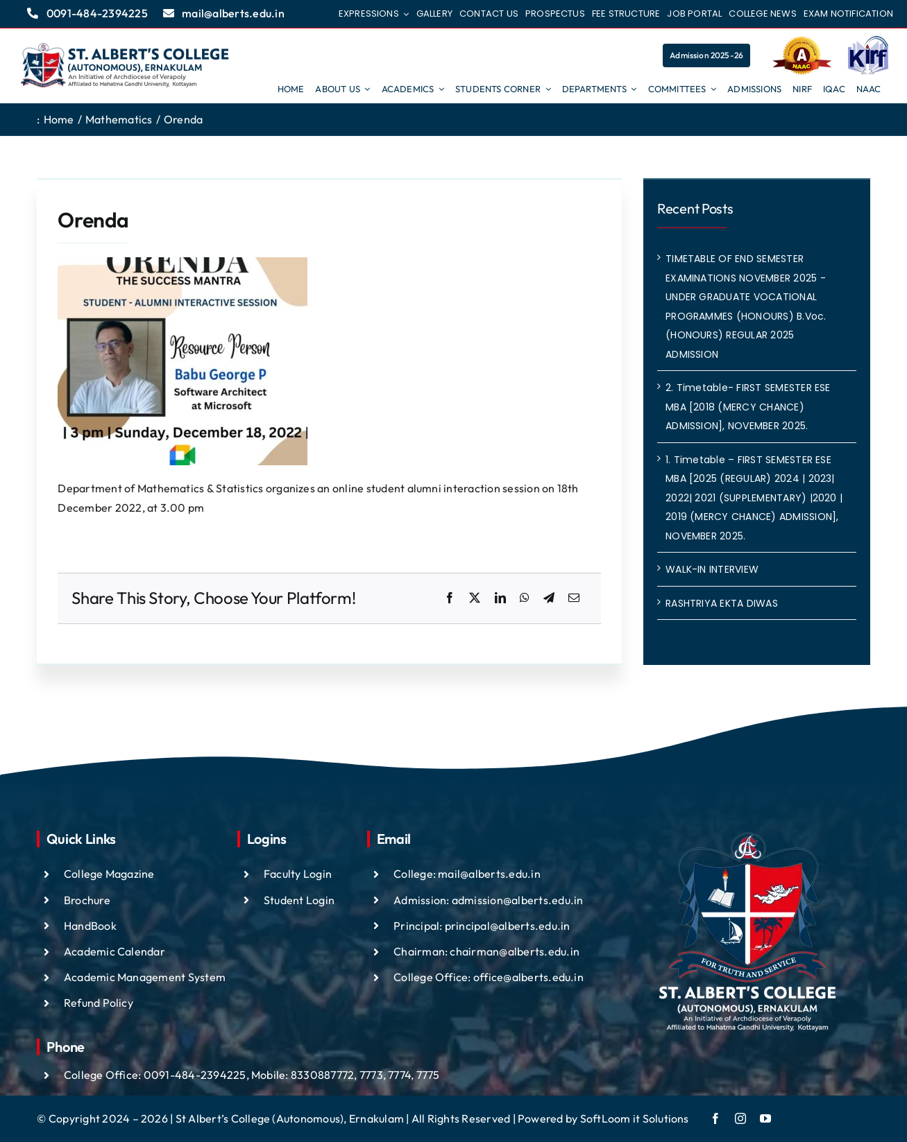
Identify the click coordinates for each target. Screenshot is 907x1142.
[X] (474, 598)
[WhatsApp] (524, 598)
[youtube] (765, 1118)
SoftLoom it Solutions (634, 1118)
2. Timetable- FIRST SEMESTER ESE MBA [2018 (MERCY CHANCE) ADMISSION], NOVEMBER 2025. (748, 407)
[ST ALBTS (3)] (125, 65)
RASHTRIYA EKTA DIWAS (722, 603)
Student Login (299, 900)
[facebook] (715, 1118)
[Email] (573, 598)
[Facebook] (449, 598)
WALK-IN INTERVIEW (712, 569)
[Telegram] (548, 598)
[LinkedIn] (500, 598)
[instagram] (740, 1118)
